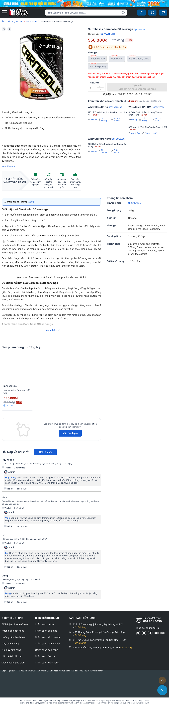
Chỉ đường (102, 119)
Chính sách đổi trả (45, 656)
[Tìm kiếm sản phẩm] (86, 13)
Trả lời (6, 467)
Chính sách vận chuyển (47, 643)
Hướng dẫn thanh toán (14, 637)
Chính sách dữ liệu (45, 624)
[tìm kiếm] (123, 13)
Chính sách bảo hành (46, 649)
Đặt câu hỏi (45, 452)
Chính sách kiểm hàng (47, 662)
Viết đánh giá (70, 433)
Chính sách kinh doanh (47, 637)
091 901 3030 (152, 621)
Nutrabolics (108, 34)
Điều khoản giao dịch (13, 662)
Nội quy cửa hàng (11, 649)
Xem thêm (9, 166)
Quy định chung (10, 643)
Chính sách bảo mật (46, 630)
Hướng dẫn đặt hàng (13, 630)
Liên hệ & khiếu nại (12, 656)
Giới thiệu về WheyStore (15, 624)
